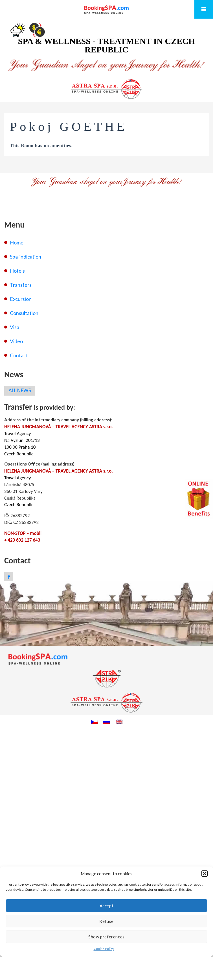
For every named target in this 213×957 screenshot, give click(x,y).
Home (16, 242)
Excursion (21, 299)
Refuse (106, 921)
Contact (19, 355)
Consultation (24, 313)
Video (16, 341)
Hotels (17, 271)
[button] (204, 873)
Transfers (21, 285)
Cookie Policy (104, 949)
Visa (14, 327)
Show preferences (106, 936)
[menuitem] (94, 722)
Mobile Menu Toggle (203, 9)
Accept (107, 905)
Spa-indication (25, 256)
